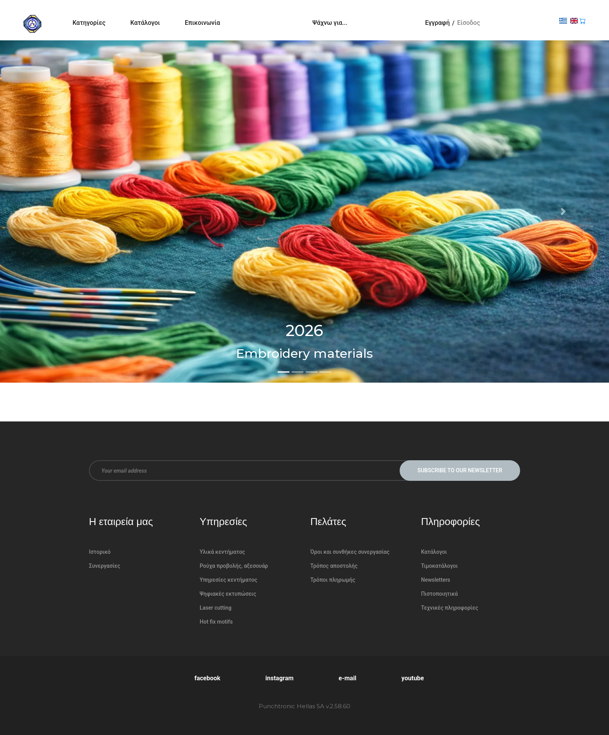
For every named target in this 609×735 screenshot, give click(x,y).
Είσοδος (468, 22)
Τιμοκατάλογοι (439, 566)
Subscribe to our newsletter (460, 470)
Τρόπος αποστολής (334, 566)
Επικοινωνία (202, 22)
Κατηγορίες (89, 22)
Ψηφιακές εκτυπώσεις (228, 594)
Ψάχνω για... (330, 22)
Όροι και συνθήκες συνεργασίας (350, 552)
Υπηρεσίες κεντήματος (228, 580)
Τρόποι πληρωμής (332, 580)
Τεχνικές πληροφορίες (449, 608)
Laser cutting (215, 608)
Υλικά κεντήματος (222, 552)
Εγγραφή (437, 22)
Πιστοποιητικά (439, 594)
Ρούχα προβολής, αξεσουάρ (234, 566)
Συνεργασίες (104, 566)
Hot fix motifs (216, 622)
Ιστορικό (100, 552)
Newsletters (435, 580)
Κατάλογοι (145, 22)
